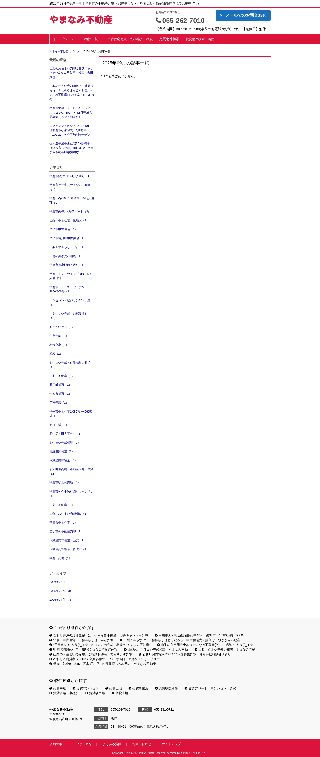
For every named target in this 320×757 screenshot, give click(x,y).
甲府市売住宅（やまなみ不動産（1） (69, 187)
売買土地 (113, 688)
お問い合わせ (141, 744)
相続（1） (56, 353)
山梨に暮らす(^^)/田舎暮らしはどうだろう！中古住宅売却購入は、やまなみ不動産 (180, 640)
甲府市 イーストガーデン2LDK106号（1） (67, 289)
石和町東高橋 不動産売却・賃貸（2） (71, 471)
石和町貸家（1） (60, 384)
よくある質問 (111, 744)
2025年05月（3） (61, 591)
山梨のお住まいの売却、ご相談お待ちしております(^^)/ (90, 654)
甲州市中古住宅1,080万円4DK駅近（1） (70, 414)
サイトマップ (171, 744)
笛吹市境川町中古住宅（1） (67, 238)
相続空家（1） (59, 345)
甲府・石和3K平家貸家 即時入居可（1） (71, 200)
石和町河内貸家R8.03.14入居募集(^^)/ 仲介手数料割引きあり (185, 654)
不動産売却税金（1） (63, 460)
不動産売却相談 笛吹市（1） (69, 549)
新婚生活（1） (59, 424)
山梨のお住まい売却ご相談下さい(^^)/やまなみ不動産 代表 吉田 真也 (72, 73)
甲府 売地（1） (60, 558)
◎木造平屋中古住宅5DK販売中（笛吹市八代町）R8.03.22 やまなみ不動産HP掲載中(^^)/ (71, 148)
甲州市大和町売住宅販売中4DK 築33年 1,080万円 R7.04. (200, 635)
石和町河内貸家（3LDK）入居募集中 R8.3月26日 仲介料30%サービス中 (104, 659)
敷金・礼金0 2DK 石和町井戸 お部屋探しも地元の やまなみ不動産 (102, 664)
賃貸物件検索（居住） (201, 39)
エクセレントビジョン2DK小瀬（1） (69, 303)
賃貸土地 (120, 693)
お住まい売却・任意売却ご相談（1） (69, 365)
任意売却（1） (59, 335)
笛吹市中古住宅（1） (63, 229)
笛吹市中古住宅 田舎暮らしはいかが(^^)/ (81, 640)
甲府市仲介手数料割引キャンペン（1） (71, 494)
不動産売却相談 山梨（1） (67, 540)
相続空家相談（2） (61, 451)
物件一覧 (91, 39)
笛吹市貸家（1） (60, 393)
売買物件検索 (169, 39)
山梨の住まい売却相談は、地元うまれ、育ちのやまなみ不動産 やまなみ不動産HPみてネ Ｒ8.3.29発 (71, 92)
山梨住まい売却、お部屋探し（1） (68, 316)
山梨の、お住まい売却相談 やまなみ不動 (156, 649)
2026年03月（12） (61, 582)
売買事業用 (138, 688)
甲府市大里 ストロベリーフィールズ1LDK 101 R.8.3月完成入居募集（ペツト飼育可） (71, 112)
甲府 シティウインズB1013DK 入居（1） (71, 276)
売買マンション (86, 688)
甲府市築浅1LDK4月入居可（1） (70, 176)
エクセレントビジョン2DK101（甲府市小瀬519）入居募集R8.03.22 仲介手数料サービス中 (71, 130)
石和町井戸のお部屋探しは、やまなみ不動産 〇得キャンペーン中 (98, 635)
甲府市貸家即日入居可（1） (67, 265)
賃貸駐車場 (95, 693)
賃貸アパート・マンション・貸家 (210, 688)
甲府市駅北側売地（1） (64, 482)
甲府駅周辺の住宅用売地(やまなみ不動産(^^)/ (83, 649)
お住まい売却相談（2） (64, 442)
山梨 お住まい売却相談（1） (69, 513)
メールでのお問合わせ (243, 15)
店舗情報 (55, 744)
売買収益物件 (166, 688)
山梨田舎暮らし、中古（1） (67, 247)
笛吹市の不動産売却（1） (66, 531)
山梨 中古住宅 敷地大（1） (69, 220)
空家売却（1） (59, 402)
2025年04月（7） (61, 599)
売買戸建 (57, 688)
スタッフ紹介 (82, 744)
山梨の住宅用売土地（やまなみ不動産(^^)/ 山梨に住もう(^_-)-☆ (205, 645)
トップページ (63, 39)
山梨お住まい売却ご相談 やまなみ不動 (225, 649)
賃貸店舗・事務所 (64, 693)
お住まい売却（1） (61, 327)
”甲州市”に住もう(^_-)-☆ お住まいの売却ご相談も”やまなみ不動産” (99, 645)
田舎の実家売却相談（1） (66, 256)
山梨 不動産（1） (61, 376)
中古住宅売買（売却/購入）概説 (130, 39)
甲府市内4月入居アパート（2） (70, 211)
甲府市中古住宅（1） (63, 522)
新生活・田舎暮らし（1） (66, 433)
